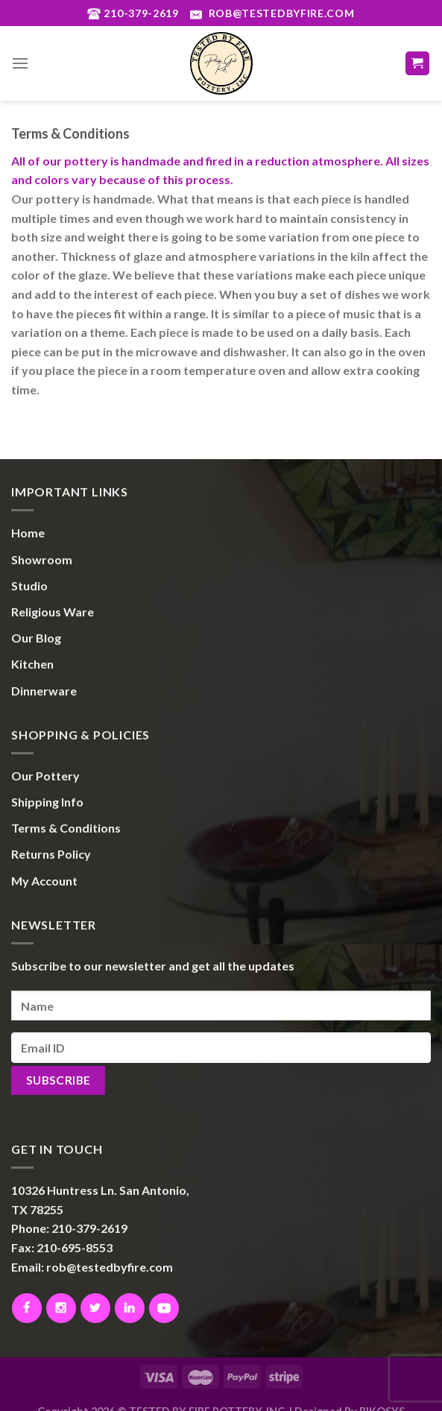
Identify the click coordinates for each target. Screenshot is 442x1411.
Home (28, 532)
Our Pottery (45, 775)
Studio (29, 585)
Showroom (41, 559)
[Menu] (20, 63)
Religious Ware (52, 612)
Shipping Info (47, 802)
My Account (44, 881)
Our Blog (36, 638)
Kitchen (32, 664)
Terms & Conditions (66, 828)
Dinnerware (44, 691)
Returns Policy (51, 854)
